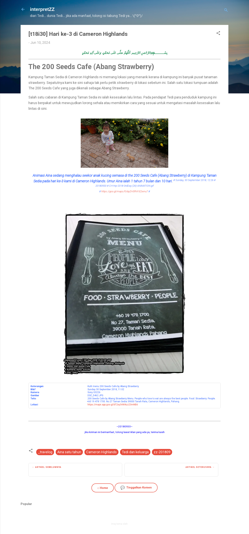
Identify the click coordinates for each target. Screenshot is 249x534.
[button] (218, 34)
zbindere (133, 523)
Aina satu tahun (69, 452)
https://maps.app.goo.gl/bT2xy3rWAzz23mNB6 (113, 404)
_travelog (45, 452)
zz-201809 (162, 452)
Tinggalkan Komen (136, 488)
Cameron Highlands (101, 452)
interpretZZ (42, 9)
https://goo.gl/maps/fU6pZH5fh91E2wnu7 (124, 191)
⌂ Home (102, 488)
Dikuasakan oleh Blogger (124, 516)
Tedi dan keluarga (135, 452)
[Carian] (226, 11)
